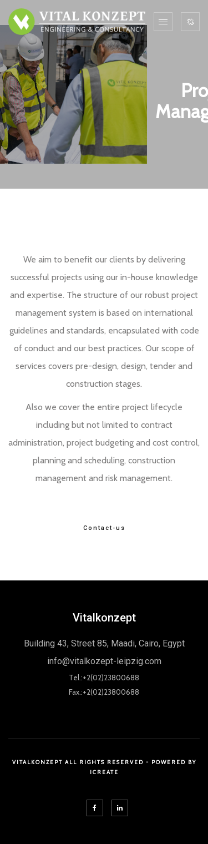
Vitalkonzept (104, 617)
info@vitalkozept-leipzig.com (104, 661)
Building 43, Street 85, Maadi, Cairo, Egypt (104, 643)
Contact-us (104, 528)
